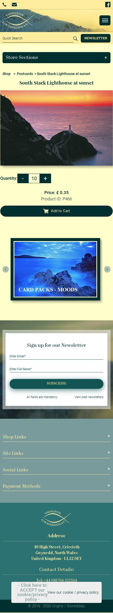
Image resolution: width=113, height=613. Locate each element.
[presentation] (6, 269)
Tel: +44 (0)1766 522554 (56, 581)
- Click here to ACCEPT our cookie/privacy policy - (32, 592)
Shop (7, 74)
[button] (57, 57)
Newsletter (95, 38)
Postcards (25, 74)
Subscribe (56, 384)
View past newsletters (88, 397)
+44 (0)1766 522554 (4, 5)
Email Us (14, 4)
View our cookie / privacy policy (73, 592)
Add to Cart (56, 211)
